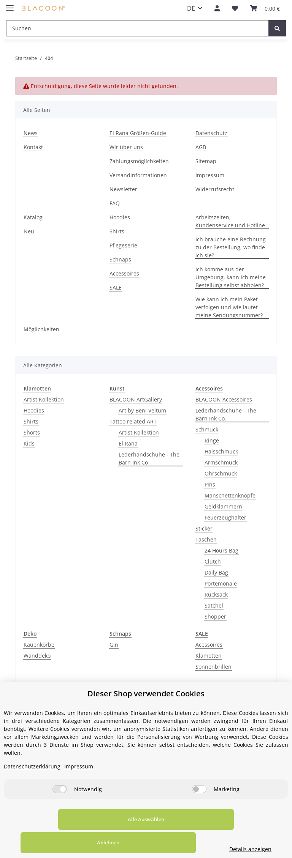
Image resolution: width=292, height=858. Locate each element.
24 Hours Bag (221, 550)
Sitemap (205, 161)
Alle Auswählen (57, 842)
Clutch (213, 561)
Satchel (214, 605)
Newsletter (123, 189)
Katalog (33, 217)
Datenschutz (211, 133)
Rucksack (216, 594)
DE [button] (191, 8)
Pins (210, 484)
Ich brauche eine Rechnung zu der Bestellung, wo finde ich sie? (230, 247)
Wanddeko (37, 655)
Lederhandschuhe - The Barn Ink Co (149, 458)
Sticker (204, 528)
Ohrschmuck (221, 473)
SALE (116, 287)
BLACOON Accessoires (223, 399)
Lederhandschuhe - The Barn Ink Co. (225, 414)
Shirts (117, 231)
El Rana (128, 443)
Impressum (209, 175)
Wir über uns (126, 147)
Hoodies (120, 217)
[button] (217, 8)
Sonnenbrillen (213, 666)
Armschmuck (221, 462)
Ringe (212, 440)
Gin (114, 644)
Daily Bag (216, 572)
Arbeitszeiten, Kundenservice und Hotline (230, 221)
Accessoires (124, 273)
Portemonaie (221, 583)
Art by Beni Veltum (142, 410)
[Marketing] (199, 812)
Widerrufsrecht (214, 189)
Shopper (215, 616)
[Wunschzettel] (235, 8)
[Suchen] (137, 28)
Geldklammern (223, 506)
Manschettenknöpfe (230, 495)
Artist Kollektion (44, 399)
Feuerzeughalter (225, 517)
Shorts (32, 432)
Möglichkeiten (41, 329)
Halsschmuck (221, 451)
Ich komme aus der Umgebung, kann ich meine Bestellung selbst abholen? (230, 277)
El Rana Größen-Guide (138, 133)
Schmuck (206, 429)
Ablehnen (163, 842)
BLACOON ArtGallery (136, 399)
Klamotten (208, 655)
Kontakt (33, 147)
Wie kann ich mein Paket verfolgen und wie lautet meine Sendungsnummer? (229, 307)
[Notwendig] (59, 812)
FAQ (115, 203)
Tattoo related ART (133, 421)
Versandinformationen (138, 175)
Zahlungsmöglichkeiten (139, 161)
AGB (200, 147)
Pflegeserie (123, 245)
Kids (29, 443)
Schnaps (120, 259)
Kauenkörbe (39, 644)
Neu (29, 231)
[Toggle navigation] (10, 4)
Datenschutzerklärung (32, 789)
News (31, 133)
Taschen (206, 539)
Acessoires (208, 644)
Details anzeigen (252, 849)
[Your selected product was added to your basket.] (265, 8)
